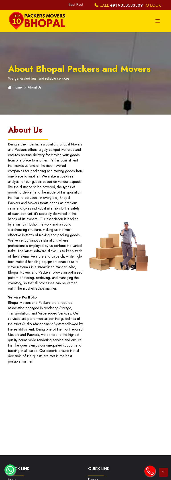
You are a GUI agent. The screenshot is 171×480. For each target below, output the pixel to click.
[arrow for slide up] (163, 472)
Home (17, 87)
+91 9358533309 (126, 5)
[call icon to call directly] (149, 471)
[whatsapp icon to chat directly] (10, 470)
